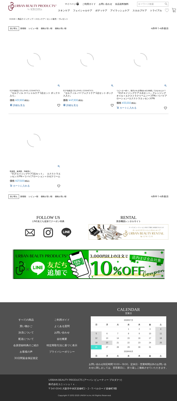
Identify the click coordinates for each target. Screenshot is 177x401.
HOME (12, 19)
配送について (26, 338)
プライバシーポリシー (62, 351)
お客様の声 (26, 351)
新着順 (23, 28)
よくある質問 (62, 326)
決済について (26, 332)
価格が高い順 (60, 28)
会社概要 (62, 338)
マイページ (70, 4)
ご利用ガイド (89, 4)
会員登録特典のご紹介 (26, 345)
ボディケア (101, 10)
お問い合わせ (105, 4)
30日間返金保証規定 (26, 358)
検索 (166, 4)
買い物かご (26, 326)
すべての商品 (26, 319)
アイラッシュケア (119, 10)
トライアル (156, 10)
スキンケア (64, 10)
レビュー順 (33, 28)
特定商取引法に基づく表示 (62, 345)
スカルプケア (140, 10)
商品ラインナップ (25, 19)
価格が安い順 (46, 28)
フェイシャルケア (82, 10)
